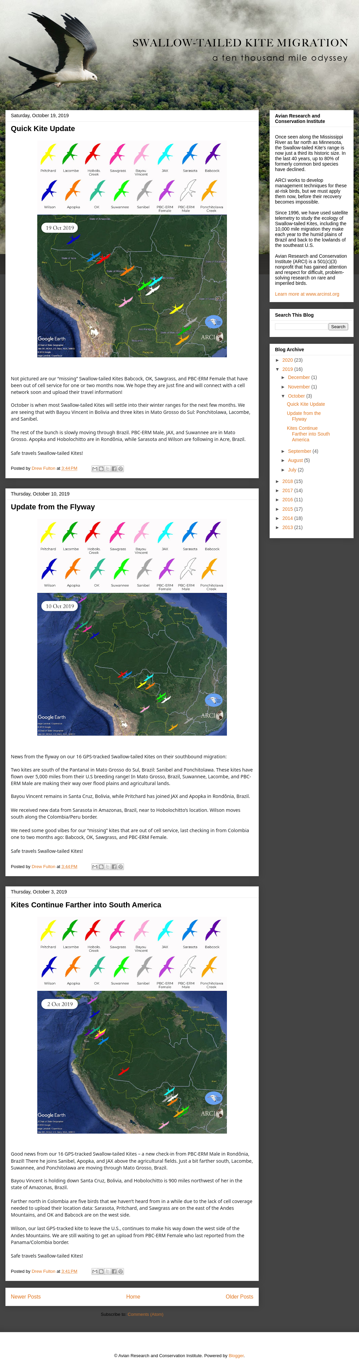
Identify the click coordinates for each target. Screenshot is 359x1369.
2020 (288, 360)
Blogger (236, 1355)
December (299, 377)
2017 (288, 490)
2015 (288, 509)
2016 (288, 499)
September (300, 451)
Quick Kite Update (43, 128)
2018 (288, 481)
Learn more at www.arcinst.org (307, 294)
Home (133, 1297)
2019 (288, 369)
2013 (288, 527)
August (296, 460)
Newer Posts (26, 1297)
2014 (288, 518)
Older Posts (239, 1297)
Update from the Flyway (53, 507)
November (299, 386)
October (297, 396)
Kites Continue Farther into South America (86, 905)
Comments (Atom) (145, 1314)
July (293, 469)
